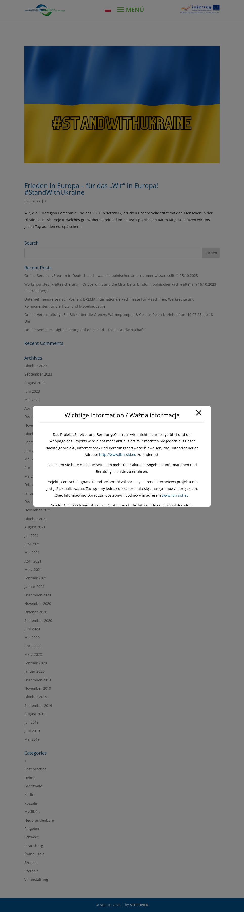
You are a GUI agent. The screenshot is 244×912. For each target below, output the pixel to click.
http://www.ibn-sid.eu (117, 454)
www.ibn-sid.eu (175, 495)
